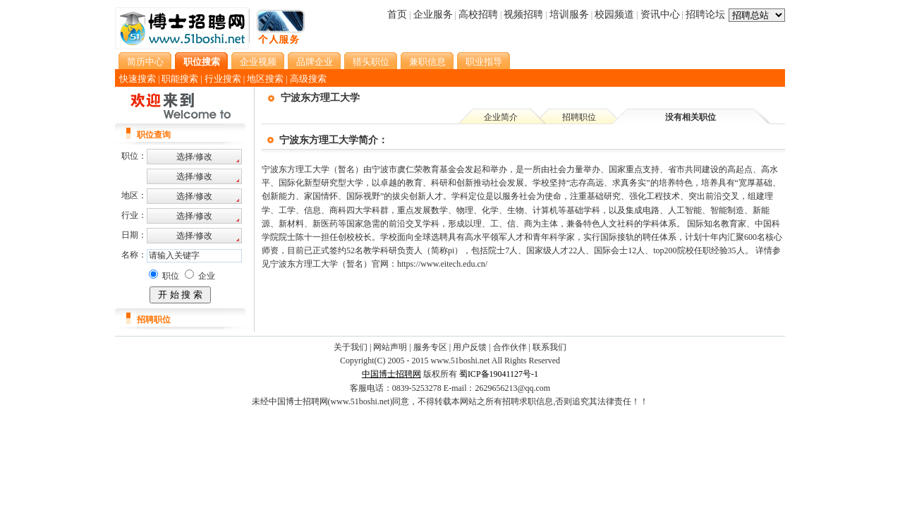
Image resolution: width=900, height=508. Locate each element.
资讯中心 (660, 14)
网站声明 (390, 347)
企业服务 (433, 14)
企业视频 (258, 61)
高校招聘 (478, 14)
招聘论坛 (705, 14)
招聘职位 (579, 117)
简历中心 (145, 61)
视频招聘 (523, 14)
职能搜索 (180, 78)
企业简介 (501, 117)
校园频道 (614, 14)
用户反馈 (470, 347)
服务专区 (430, 347)
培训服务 (569, 14)
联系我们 (549, 347)
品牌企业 (314, 61)
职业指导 (484, 61)
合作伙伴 (510, 347)
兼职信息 (427, 61)
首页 (397, 14)
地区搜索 (265, 78)
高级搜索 (308, 78)
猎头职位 (371, 61)
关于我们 (350, 347)
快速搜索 (137, 78)
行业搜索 (223, 78)
